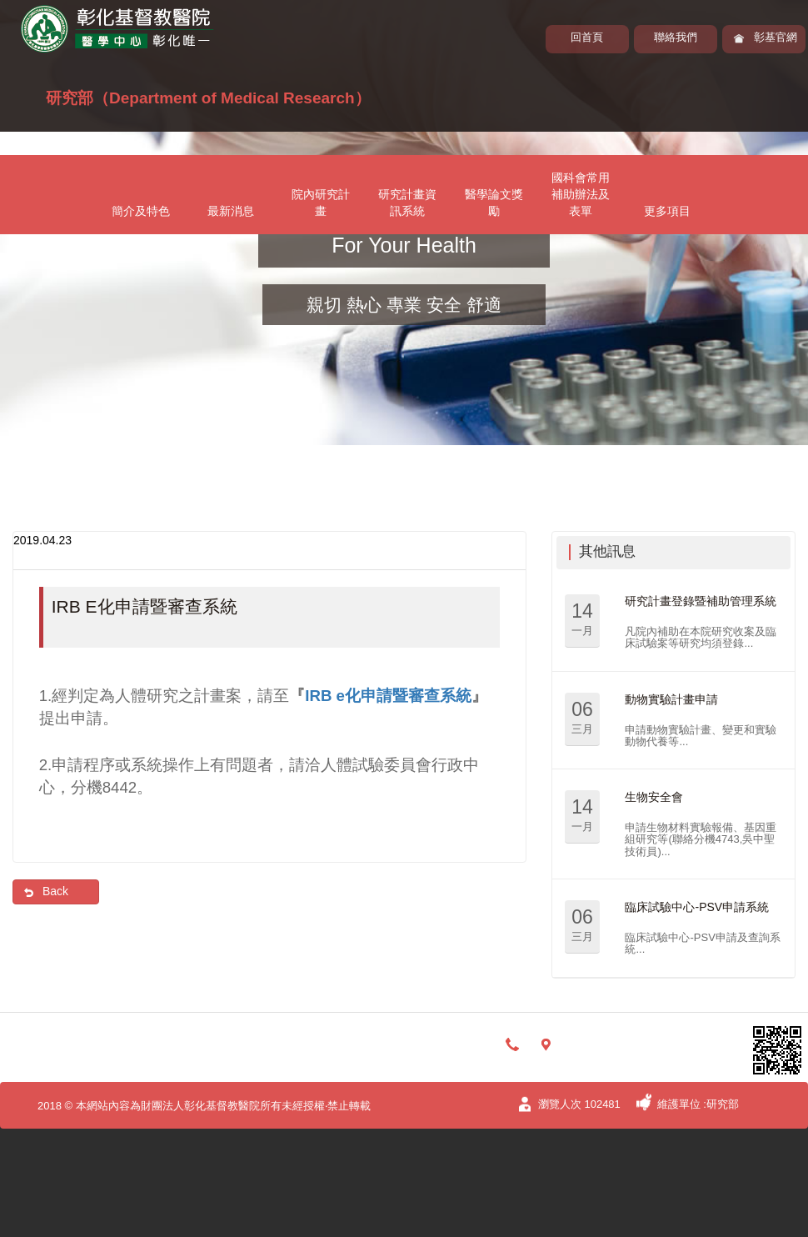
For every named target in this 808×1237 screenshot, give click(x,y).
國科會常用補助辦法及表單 (580, 194)
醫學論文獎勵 (494, 203)
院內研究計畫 (321, 203)
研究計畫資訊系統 (407, 203)
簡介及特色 (141, 211)
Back (55, 891)
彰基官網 (775, 37)
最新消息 (230, 211)
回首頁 (587, 37)
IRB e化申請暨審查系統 (388, 695)
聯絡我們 (675, 37)
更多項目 (667, 211)
